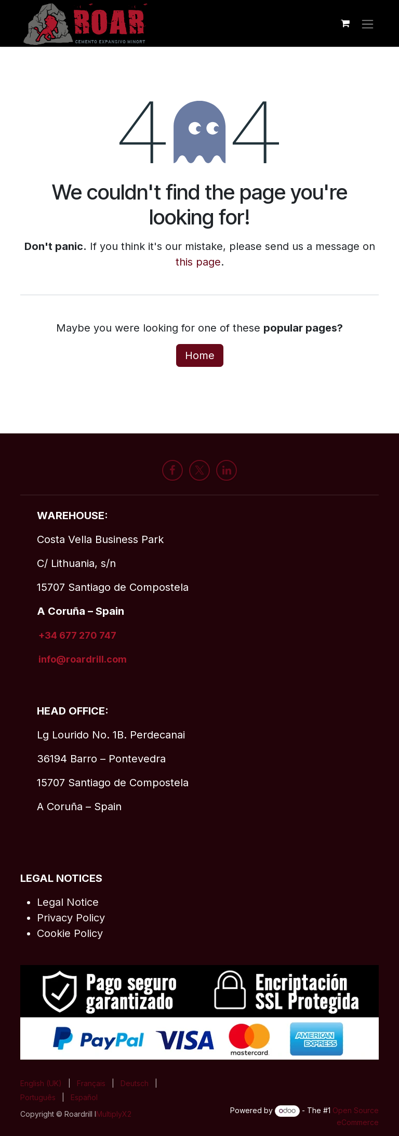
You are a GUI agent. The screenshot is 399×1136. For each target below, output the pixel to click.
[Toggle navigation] (367, 23)
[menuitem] (41, 1083)
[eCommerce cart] (345, 23)
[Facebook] (172, 470)
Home (200, 355)
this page (198, 262)
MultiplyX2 (113, 1113)
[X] (199, 470)
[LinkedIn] (226, 470)
